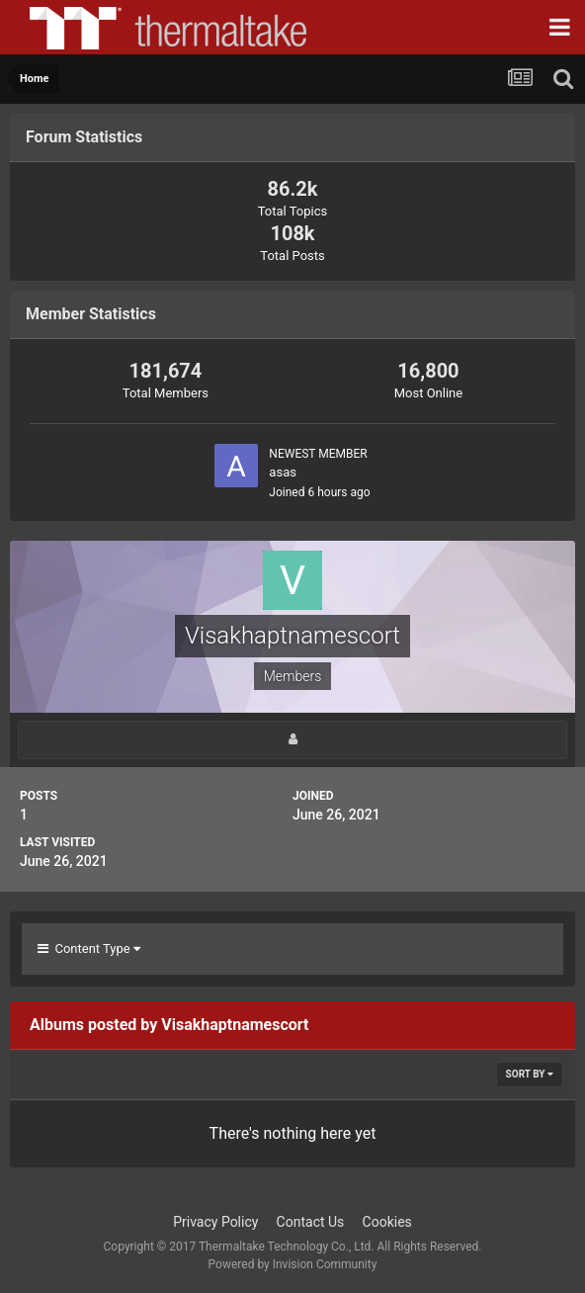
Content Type (89, 948)
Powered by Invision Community (293, 1264)
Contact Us (311, 1222)
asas (282, 472)
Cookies (387, 1222)
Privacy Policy (215, 1222)
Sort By (529, 1074)
